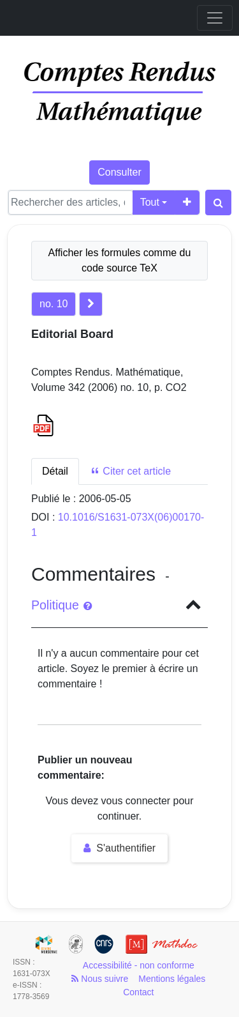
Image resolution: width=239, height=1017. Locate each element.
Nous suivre (99, 979)
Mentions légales (171, 979)
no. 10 (54, 303)
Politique (61, 605)
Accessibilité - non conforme (138, 965)
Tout (149, 202)
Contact (138, 992)
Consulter (119, 172)
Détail (55, 471)
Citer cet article (130, 471)
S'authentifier (119, 848)
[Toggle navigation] (215, 18)
